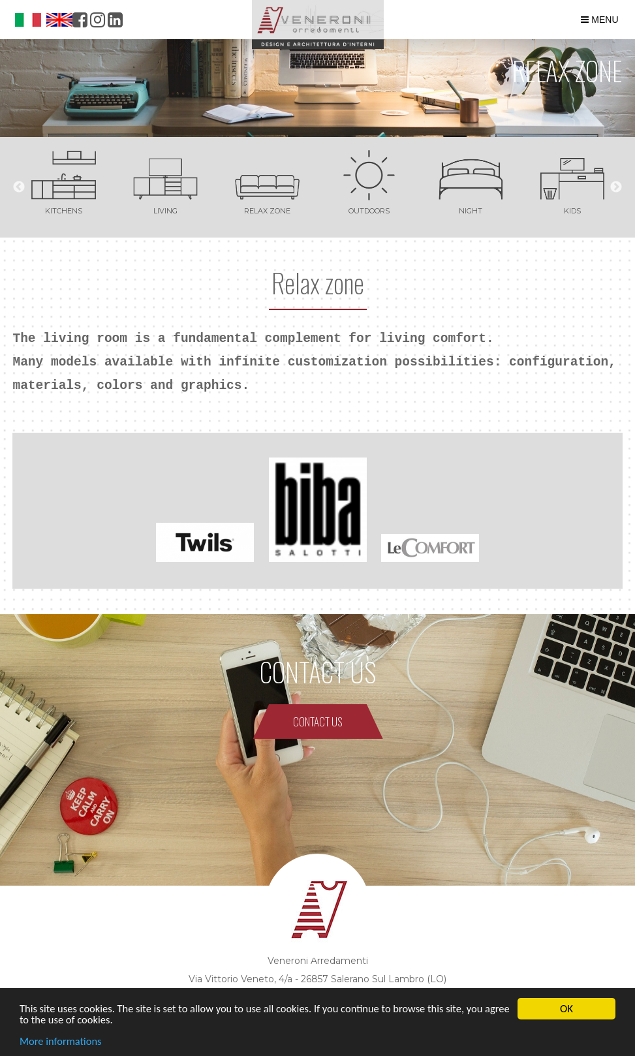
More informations (62, 1042)
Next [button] (616, 187)
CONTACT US (318, 721)
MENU (599, 19)
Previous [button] (18, 187)
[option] (63, 180)
